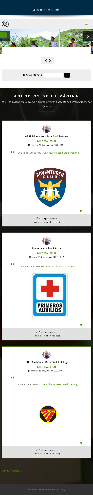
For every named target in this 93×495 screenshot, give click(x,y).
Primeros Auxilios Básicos (55, 266)
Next (88, 36)
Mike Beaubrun (46, 141)
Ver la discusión (41, 222)
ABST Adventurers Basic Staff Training (58, 152)
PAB (73, 266)
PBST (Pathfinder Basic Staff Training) (57, 384)
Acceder (55, 9)
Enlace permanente (48, 218)
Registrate (40, 9)
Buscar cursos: (33, 75)
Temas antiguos (10, 470)
